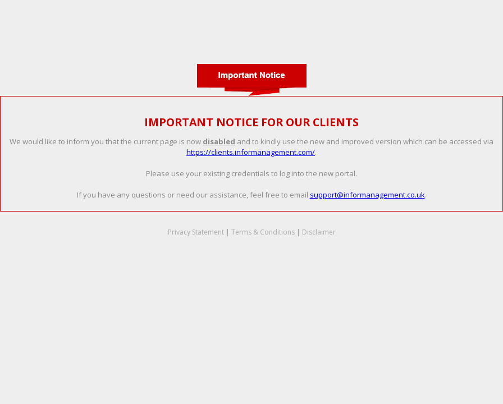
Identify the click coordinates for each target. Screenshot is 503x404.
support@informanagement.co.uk (367, 195)
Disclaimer (319, 232)
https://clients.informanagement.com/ (250, 152)
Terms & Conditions (263, 232)
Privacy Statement (196, 232)
